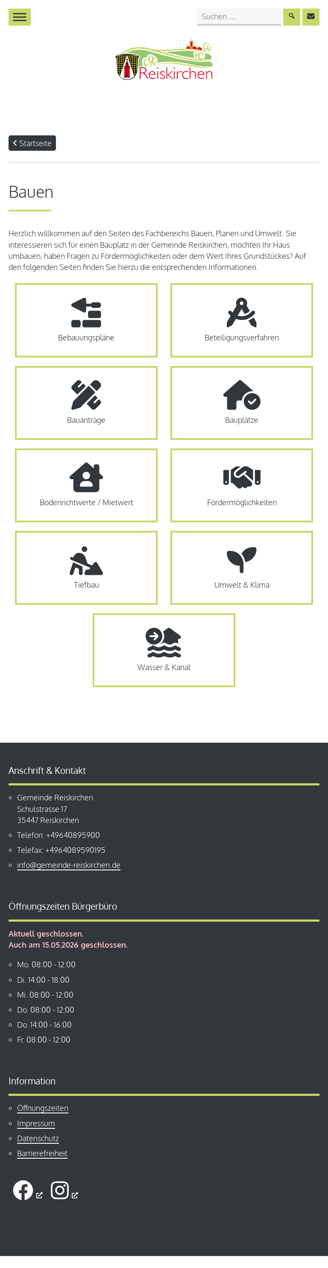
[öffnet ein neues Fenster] (27, 1202)
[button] (19, 1249)
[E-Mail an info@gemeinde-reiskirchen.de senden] (310, 17)
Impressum (36, 1135)
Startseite (32, 151)
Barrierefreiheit (42, 1165)
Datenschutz (38, 1150)
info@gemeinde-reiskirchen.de (68, 877)
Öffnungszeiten (42, 1120)
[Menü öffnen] (19, 17)
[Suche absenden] (291, 17)
